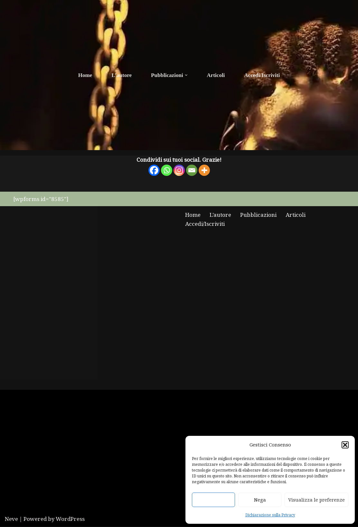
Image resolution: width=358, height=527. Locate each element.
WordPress (70, 519)
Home (85, 75)
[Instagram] (179, 170)
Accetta (213, 499)
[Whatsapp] (166, 170)
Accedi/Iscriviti (261, 75)
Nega (260, 499)
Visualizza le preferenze (316, 499)
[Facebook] (154, 170)
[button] (345, 445)
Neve (11, 519)
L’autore (122, 75)
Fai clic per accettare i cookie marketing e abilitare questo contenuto (48, 292)
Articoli (216, 75)
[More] (204, 170)
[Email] (191, 170)
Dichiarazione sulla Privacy (270, 515)
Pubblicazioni (258, 215)
